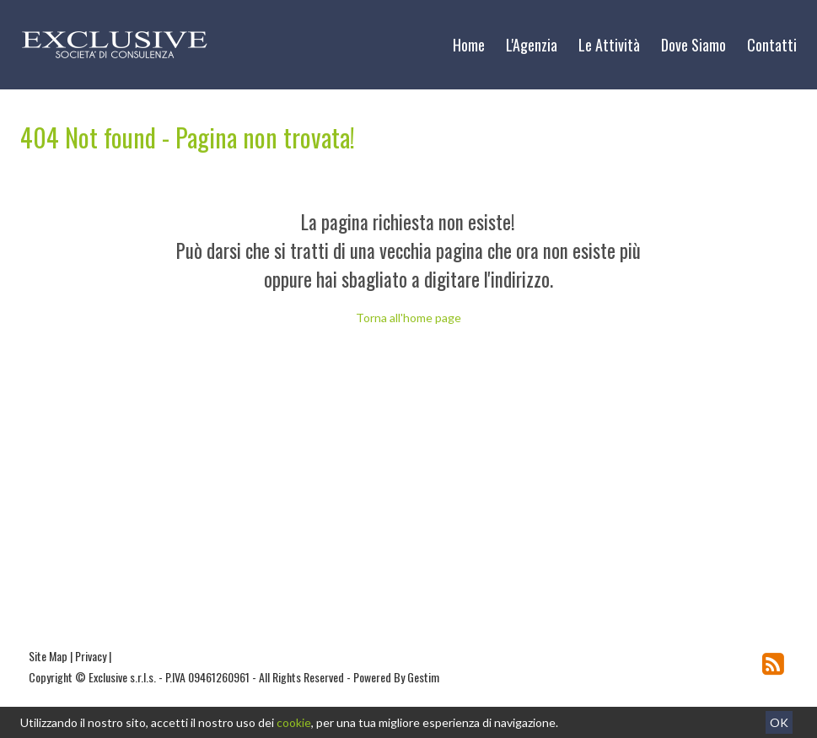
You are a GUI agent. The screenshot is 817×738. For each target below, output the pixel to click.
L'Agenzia (531, 45)
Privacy (90, 656)
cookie (294, 722)
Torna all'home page (408, 317)
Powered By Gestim (396, 677)
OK (779, 722)
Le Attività (609, 45)
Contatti (772, 45)
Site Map (48, 656)
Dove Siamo (693, 45)
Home (469, 45)
